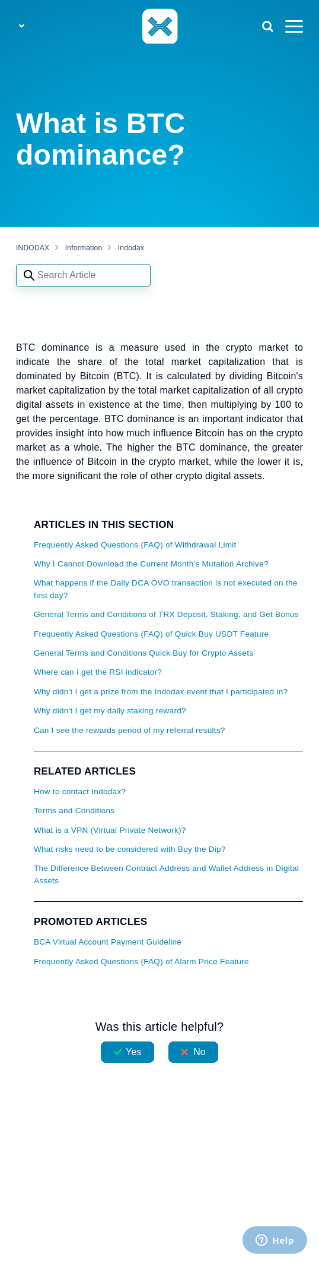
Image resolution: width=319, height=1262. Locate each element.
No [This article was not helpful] (199, 1052)
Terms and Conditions (74, 810)
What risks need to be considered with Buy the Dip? (130, 849)
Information (84, 248)
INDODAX (32, 248)
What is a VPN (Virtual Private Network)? (110, 830)
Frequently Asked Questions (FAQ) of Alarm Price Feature (141, 961)
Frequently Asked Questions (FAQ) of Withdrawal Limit (135, 544)
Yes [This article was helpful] (133, 1052)
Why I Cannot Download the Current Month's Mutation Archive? (151, 563)
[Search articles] (83, 275)
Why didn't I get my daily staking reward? (110, 710)
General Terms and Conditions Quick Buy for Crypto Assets (143, 653)
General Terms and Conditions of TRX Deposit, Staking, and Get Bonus (166, 614)
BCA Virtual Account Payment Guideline (107, 941)
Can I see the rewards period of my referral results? (129, 730)
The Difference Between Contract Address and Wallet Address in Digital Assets (166, 874)
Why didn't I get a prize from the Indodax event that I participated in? (161, 691)
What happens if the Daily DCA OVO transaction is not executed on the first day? (166, 588)
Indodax (131, 248)
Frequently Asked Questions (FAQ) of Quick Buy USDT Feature (151, 634)
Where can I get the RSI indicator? (98, 672)
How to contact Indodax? (80, 791)
